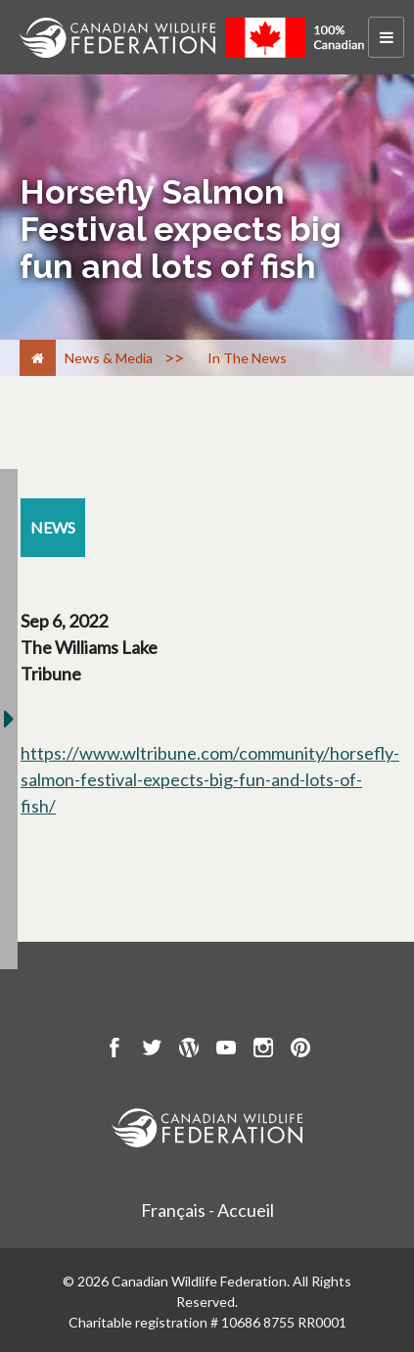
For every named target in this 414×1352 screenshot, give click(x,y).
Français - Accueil (207, 1210)
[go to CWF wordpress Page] (189, 1050)
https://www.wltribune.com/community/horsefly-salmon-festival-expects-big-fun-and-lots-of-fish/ (210, 779)
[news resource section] (53, 527)
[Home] (38, 358)
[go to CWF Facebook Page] (114, 1050)
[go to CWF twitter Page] (151, 1050)
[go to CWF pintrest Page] (300, 1050)
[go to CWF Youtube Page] (226, 1050)
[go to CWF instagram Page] (263, 1050)
